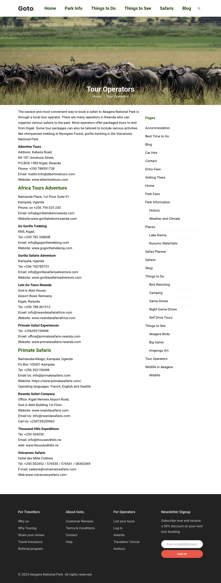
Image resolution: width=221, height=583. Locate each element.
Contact (151, 161)
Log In (118, 528)
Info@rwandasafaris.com (51, 416)
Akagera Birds (159, 334)
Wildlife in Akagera (159, 367)
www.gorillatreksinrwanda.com (54, 219)
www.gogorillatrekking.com (52, 248)
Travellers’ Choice (126, 542)
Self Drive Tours (160, 317)
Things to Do (103, 8)
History (154, 210)
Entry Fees (153, 169)
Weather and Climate (164, 219)
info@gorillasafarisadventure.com (53, 272)
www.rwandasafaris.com (50, 410)
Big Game (156, 342)
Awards (119, 535)
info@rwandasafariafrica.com (50, 312)
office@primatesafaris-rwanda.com (54, 336)
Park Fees (152, 194)
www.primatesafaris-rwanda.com (56, 342)
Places (150, 227)
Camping (156, 293)
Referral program (30, 549)
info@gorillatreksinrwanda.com (51, 213)
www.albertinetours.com (50, 180)
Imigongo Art (159, 350)
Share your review (31, 535)
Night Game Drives (163, 309)
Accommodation (157, 128)
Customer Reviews (80, 521)
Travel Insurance (30, 542)
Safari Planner (155, 252)
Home (50, 8)
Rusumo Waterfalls (163, 243)
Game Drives (158, 301)
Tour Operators (156, 359)
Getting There (155, 177)
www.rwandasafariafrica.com (53, 318)
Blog (186, 8)
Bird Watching (159, 284)
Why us (23, 521)
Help (69, 542)
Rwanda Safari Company (36, 394)
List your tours (124, 521)
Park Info (73, 8)
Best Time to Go (157, 136)
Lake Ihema (157, 235)
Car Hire (151, 153)
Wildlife (154, 375)
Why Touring (27, 528)
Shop (149, 268)
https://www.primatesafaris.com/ (56, 381)
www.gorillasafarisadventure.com (56, 277)
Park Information (157, 202)
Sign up (182, 554)
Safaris (167, 8)
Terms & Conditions (80, 528)
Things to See (137, 8)
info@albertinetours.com (56, 174)
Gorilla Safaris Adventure (37, 255)
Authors (119, 549)
